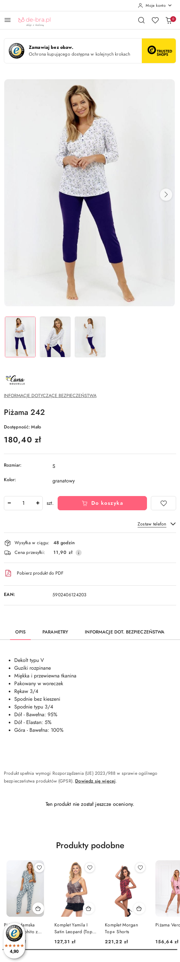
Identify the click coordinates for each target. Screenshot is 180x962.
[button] (166, 195)
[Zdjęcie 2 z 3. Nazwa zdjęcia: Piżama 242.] (55, 337)
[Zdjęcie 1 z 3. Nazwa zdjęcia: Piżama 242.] (20, 337)
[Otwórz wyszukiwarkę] (141, 20)
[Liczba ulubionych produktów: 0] (155, 20)
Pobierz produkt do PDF (33, 573)
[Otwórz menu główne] (7, 20)
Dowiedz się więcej (95, 781)
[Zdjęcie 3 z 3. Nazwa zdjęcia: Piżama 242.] (90, 337)
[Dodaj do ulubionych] (163, 503)
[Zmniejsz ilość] (9, 503)
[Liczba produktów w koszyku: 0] (168, 20)
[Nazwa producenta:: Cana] (15, 380)
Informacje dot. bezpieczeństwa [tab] (124, 632)
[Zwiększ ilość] (37, 503)
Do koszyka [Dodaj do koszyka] (102, 503)
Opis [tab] (20, 632)
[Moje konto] (155, 5)
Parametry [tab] (55, 632)
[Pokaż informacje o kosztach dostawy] (78, 552)
